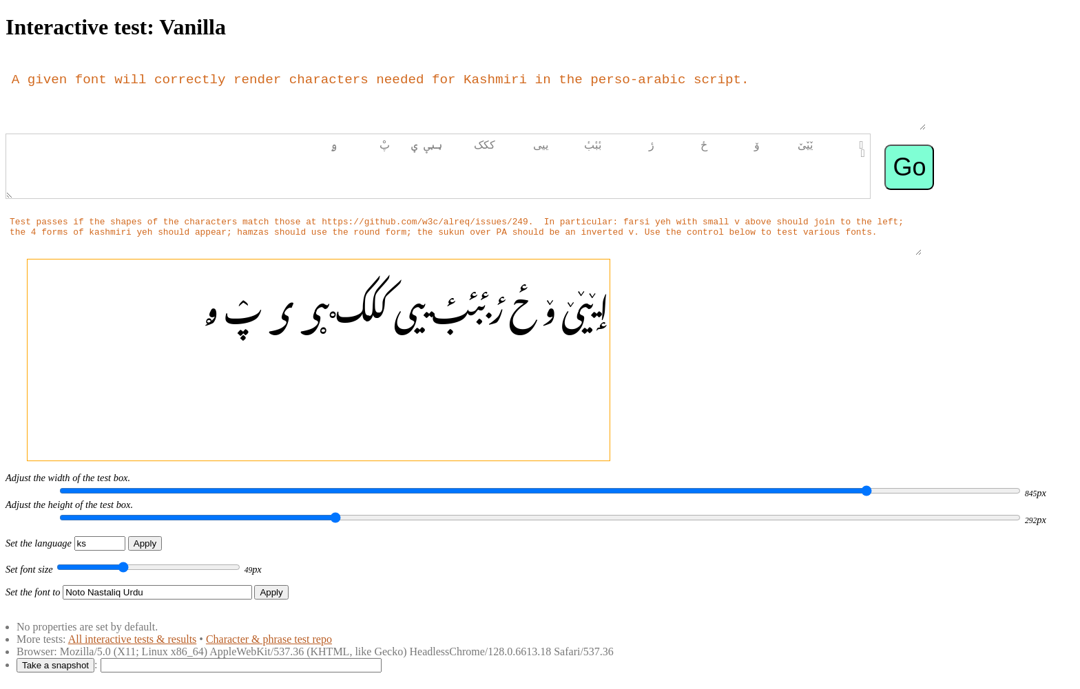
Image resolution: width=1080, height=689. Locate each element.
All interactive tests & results (132, 639)
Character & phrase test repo (269, 639)
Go (909, 167)
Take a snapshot (55, 665)
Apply (145, 543)
